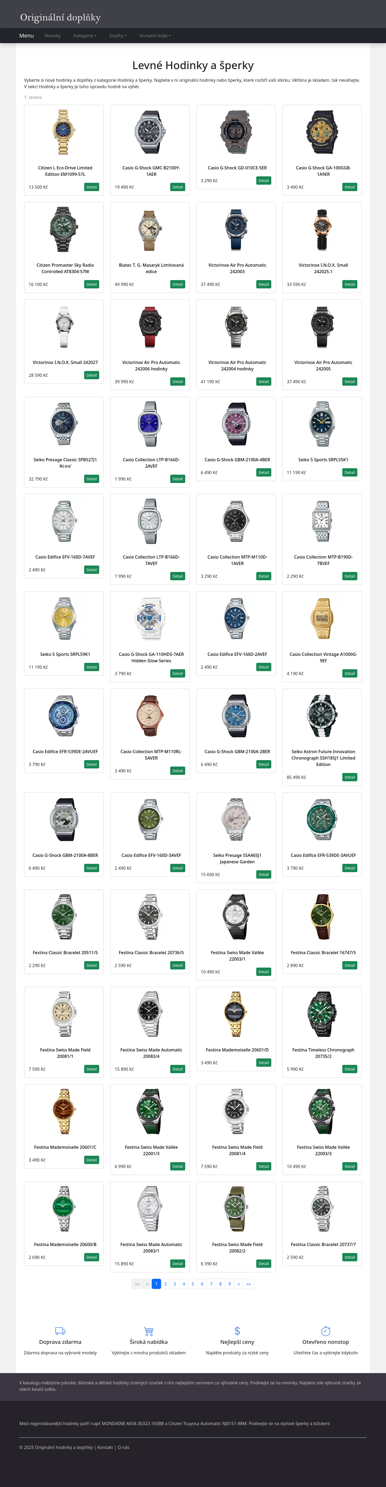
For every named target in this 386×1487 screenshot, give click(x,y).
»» (248, 1284)
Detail (92, 186)
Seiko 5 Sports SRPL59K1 (65, 654)
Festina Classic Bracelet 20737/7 (323, 1244)
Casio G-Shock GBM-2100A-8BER (65, 855)
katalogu (32, 1383)
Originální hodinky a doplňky (64, 1447)
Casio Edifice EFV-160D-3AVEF (151, 855)
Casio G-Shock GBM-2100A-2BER (237, 751)
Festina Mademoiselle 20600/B (65, 1244)
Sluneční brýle (153, 36)
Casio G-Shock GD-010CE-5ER (237, 168)
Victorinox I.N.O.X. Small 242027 (65, 362)
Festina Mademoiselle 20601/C (65, 1147)
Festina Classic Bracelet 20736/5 (151, 953)
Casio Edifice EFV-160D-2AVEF (237, 654)
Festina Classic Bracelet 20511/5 (65, 953)
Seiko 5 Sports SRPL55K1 (323, 460)
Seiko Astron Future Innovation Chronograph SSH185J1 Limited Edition (323, 758)
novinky (289, 1383)
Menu (26, 35)
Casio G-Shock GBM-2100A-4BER (237, 460)
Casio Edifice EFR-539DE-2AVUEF (65, 751)
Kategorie (83, 36)
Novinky (52, 36)
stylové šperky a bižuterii (305, 1423)
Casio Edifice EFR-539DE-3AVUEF (323, 855)
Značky (116, 36)
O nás (123, 1447)
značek (156, 1383)
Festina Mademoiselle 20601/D (237, 1050)
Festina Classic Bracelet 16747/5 (323, 953)
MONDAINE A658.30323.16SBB (133, 1423)
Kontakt (105, 1447)
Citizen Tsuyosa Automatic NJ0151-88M (208, 1423)
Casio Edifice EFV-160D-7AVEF (65, 557)
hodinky (71, 1423)
